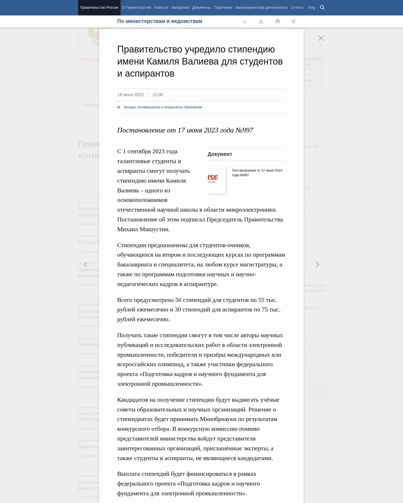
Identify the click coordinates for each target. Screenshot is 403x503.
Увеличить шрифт (261, 21)
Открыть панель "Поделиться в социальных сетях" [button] (294, 21)
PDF (213, 177)
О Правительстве (136, 7)
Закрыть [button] (324, 41)
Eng (311, 7)
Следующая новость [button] (85, 264)
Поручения (223, 7)
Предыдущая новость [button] (317, 264)
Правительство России (99, 7)
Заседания (180, 7)
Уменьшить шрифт (245, 21)
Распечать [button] (278, 21)
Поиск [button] (322, 7)
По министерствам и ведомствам (159, 21)
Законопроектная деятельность (261, 7)
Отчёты (297, 7)
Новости (161, 7)
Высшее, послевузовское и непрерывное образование (163, 107)
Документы (201, 7)
